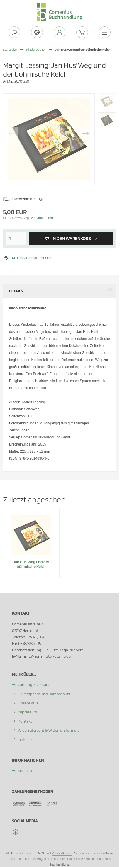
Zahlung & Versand (34, 685)
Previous (12, 133)
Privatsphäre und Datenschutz (44, 694)
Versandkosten (42, 217)
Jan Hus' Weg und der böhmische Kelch (31, 564)
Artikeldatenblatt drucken (32, 258)
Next (85, 133)
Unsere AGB (28, 703)
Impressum (27, 712)
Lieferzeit (26, 739)
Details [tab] (61, 290)
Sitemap (25, 771)
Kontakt (25, 721)
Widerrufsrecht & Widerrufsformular (49, 730)
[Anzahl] (16, 238)
